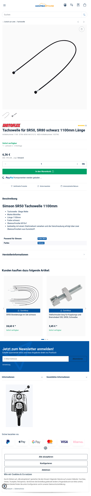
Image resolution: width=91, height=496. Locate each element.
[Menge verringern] (5, 164)
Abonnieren (78, 359)
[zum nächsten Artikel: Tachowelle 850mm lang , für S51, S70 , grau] (84, 22)
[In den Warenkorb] (44, 171)
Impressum (8, 489)
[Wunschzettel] (78, 4)
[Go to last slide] (3, 308)
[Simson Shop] (44, 5)
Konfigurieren (46, 463)
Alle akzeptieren (46, 457)
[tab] (42, 339)
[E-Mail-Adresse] (35, 359)
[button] (4, 5)
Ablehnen (46, 470)
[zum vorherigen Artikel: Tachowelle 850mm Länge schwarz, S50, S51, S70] (78, 22)
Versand (20, 158)
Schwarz (41, 243)
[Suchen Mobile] (41, 14)
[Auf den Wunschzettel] (81, 29)
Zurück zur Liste (8, 22)
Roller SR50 (42, 238)
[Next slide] (85, 308)
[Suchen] (84, 14)
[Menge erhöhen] (77, 164)
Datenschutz (19, 489)
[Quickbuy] (23, 311)
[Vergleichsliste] (71, 4)
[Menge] (41, 164)
